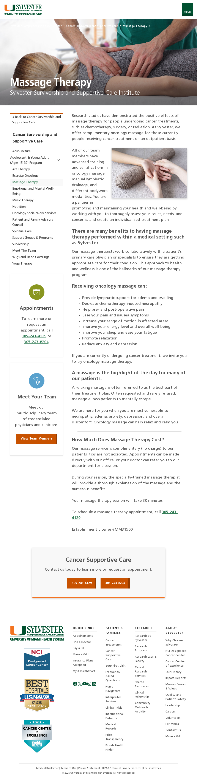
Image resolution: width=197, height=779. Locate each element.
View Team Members (36, 438)
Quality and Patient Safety (175, 697)
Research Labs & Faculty (144, 659)
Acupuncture (21, 151)
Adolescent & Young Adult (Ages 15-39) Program (29, 160)
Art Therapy (21, 169)
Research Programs (141, 648)
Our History (173, 672)
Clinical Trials (114, 708)
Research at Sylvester (143, 637)
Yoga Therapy (22, 263)
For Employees (152, 768)
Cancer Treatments (114, 642)
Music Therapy (22, 200)
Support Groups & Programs (32, 238)
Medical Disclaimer (48, 768)
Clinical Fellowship (142, 695)
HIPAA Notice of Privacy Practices (122, 768)
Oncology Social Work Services (34, 213)
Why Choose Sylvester (174, 642)
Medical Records (111, 727)
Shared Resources (142, 684)
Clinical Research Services (141, 671)
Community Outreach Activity (142, 708)
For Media (172, 724)
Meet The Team (24, 250)
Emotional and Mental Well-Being (33, 191)
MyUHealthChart (84, 671)
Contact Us (173, 730)
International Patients (114, 716)
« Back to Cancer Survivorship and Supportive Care (36, 120)
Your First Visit (116, 665)
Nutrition (19, 207)
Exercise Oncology (25, 176)
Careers (170, 712)
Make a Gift (81, 654)
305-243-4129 (34, 336)
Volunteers (173, 718)
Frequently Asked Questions (113, 676)
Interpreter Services (113, 699)
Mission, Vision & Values (175, 686)
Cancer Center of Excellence (175, 663)
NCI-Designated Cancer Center (175, 653)
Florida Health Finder (115, 748)
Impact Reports (175, 678)
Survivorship (20, 244)
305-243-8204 (36, 342)
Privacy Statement (90, 768)
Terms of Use (69, 768)
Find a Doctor (82, 642)
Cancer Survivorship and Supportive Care (35, 138)
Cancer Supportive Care (113, 655)
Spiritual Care (22, 231)
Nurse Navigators (113, 689)
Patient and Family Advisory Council (32, 222)
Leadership (172, 706)
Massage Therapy (25, 182)
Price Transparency (114, 738)
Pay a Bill (78, 648)
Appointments (83, 635)
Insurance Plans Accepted (83, 662)
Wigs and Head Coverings (30, 257)
